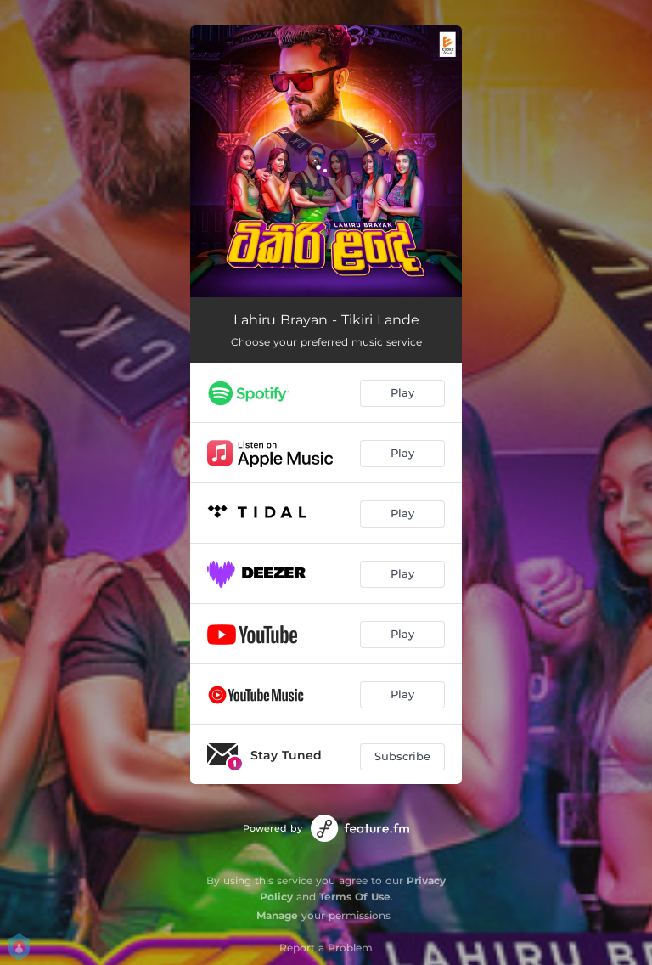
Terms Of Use (355, 896)
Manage (277, 915)
